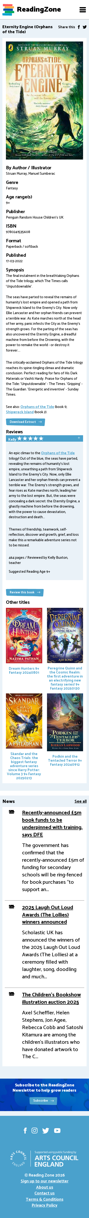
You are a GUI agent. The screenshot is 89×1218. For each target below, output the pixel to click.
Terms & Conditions (44, 1199)
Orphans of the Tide (37, 407)
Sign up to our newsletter (45, 1181)
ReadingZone (39, 9)
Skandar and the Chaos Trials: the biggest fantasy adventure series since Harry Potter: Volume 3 (24, 737)
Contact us (44, 1193)
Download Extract (26, 422)
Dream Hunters (24, 642)
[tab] (44, 439)
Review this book (25, 592)
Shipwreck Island (20, 412)
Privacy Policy (44, 1205)
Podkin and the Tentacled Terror (65, 730)
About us (44, 1187)
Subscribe (43, 1100)
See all (81, 801)
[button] (82, 9)
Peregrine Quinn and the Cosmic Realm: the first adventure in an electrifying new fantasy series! (65, 649)
